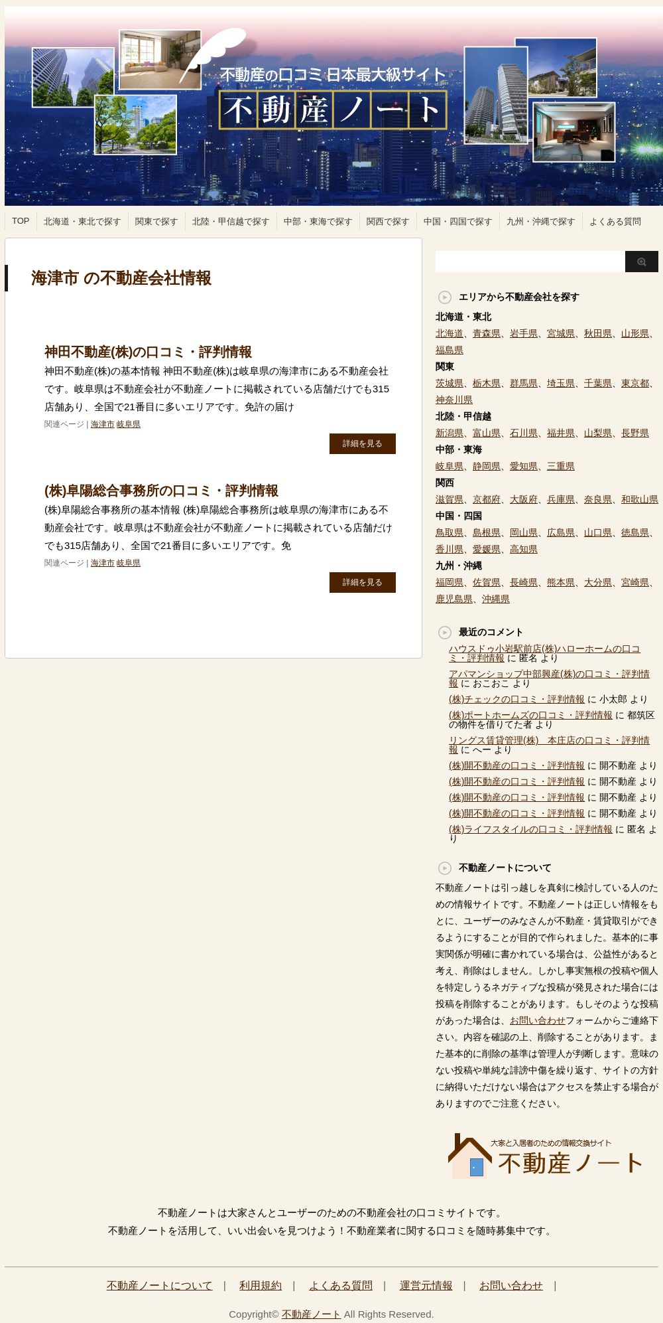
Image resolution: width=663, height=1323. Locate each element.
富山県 (487, 433)
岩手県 (524, 333)
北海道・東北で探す (82, 221)
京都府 (487, 499)
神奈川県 (454, 399)
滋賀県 (449, 499)
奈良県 (598, 499)
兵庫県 (561, 499)
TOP (21, 221)
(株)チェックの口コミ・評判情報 (517, 699)
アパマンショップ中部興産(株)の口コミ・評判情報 (549, 678)
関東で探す (156, 221)
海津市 (103, 424)
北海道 (449, 333)
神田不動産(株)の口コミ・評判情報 (148, 352)
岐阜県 (129, 424)
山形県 (635, 333)
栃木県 (487, 383)
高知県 (524, 549)
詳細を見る (363, 443)
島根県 (487, 532)
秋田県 (598, 333)
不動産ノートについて (160, 1285)
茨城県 (449, 383)
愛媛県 (487, 549)
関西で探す (388, 221)
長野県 (635, 433)
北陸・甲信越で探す (231, 221)
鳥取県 (449, 532)
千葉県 (598, 383)
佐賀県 (487, 582)
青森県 (487, 333)
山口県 (598, 532)
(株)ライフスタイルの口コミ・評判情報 (531, 829)
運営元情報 (426, 1285)
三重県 (561, 466)
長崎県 (524, 582)
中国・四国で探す (458, 221)
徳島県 (635, 532)
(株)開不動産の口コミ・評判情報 (517, 765)
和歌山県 (639, 499)
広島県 (561, 532)
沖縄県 (496, 598)
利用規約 (260, 1285)
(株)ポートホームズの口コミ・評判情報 (531, 715)
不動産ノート (311, 1314)
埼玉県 (561, 383)
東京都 (635, 383)
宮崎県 (635, 582)
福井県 (561, 433)
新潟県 (449, 433)
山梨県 (598, 433)
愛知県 (524, 466)
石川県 (524, 433)
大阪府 (524, 499)
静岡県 (487, 466)
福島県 (449, 350)
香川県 (449, 549)
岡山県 (524, 532)
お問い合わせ (538, 1020)
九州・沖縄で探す (541, 221)
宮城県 (561, 333)
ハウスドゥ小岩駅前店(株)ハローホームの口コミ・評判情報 (544, 653)
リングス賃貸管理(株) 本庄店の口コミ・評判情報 (549, 745)
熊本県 (561, 582)
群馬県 (524, 383)
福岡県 (449, 582)
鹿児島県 (454, 598)
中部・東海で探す (318, 221)
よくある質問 (615, 221)
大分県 (598, 582)
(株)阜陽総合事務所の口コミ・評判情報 (161, 490)
